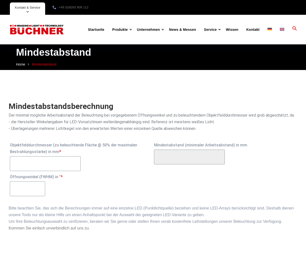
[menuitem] (270, 29)
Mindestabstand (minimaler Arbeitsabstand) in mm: (201, 145)
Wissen (232, 30)
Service (210, 30)
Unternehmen (148, 30)
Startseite (96, 30)
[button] (294, 29)
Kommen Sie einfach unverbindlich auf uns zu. (49, 228)
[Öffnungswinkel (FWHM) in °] (27, 188)
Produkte (120, 30)
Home (20, 64)
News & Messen (182, 30)
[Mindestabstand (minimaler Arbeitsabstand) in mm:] (189, 157)
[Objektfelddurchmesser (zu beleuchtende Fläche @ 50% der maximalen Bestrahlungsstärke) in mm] (45, 163)
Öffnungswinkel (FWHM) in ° (36, 176)
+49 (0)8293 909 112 (73, 7)
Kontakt (253, 30)
